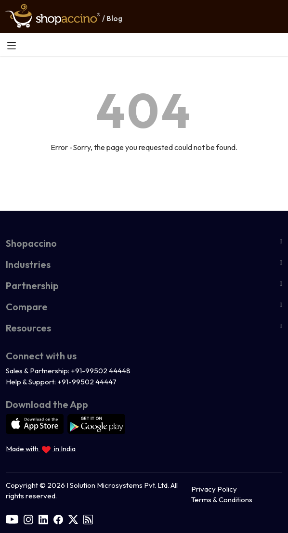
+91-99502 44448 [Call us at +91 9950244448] (101, 370)
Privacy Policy (214, 489)
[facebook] (58, 518)
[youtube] (12, 518)
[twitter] (73, 518)
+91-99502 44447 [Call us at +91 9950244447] (87, 381)
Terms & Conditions (221, 499)
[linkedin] (43, 518)
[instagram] (28, 518)
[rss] (88, 518)
